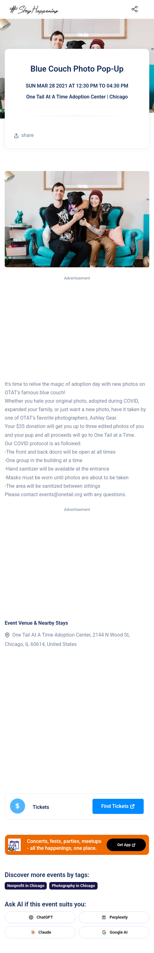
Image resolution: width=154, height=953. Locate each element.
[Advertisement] (77, 328)
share (24, 135)
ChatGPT (40, 917)
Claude (40, 932)
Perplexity (114, 917)
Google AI (114, 932)
